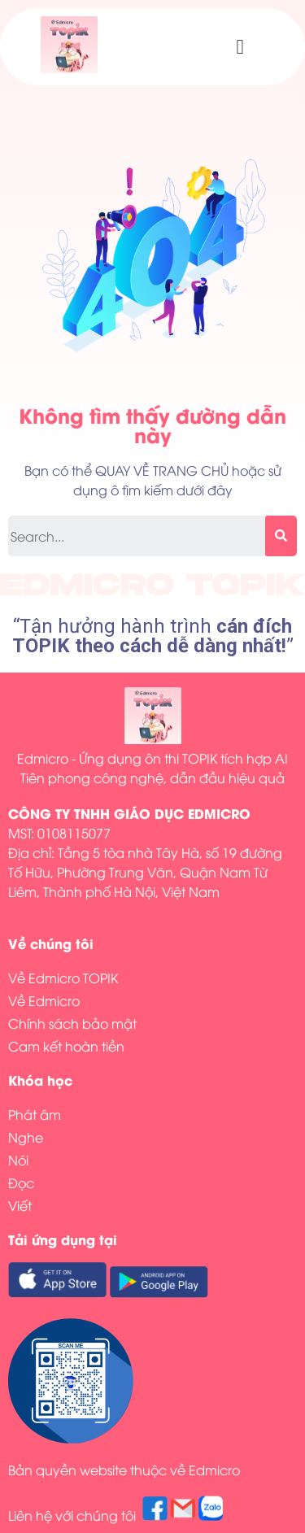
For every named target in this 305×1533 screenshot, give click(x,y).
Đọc (21, 1182)
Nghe (25, 1137)
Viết (20, 1205)
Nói (18, 1160)
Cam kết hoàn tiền (66, 1046)
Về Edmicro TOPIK (63, 977)
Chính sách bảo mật (72, 1023)
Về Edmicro (44, 1000)
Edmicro (214, 1470)
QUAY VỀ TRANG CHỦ (162, 470)
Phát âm (34, 1114)
